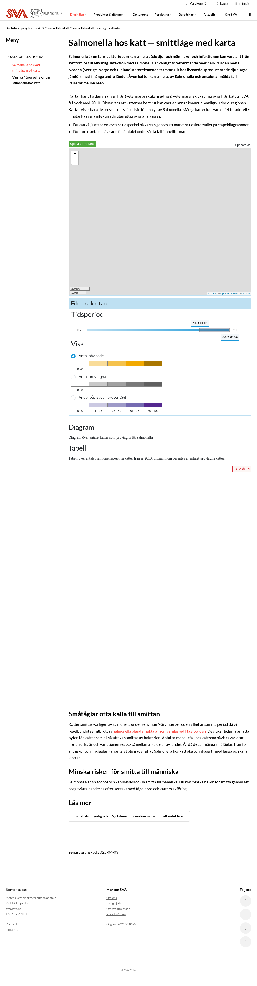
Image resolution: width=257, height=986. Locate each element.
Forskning (163, 13)
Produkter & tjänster (110, 13)
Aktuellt (211, 13)
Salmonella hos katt (28, 57)
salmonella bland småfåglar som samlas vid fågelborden (159, 731)
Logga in (223, 3)
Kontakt (11, 924)
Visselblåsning (116, 914)
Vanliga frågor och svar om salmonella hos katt (31, 80)
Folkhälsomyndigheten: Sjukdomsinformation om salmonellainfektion (129, 816)
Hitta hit (12, 930)
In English (242, 3)
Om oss (111, 898)
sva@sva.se (13, 909)
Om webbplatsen (118, 909)
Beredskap (188, 13)
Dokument (140, 13)
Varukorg (196, 3)
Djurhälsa (78, 13)
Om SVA (232, 13)
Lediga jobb (114, 903)
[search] (250, 13)
